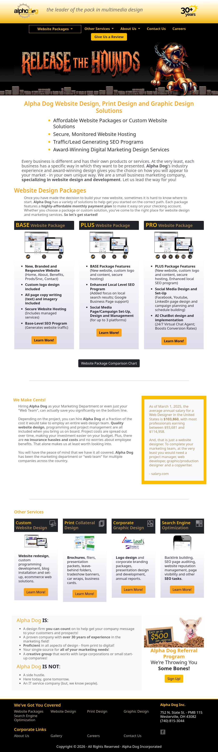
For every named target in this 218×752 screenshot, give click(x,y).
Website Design (63, 711)
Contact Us (132, 735)
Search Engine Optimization (25, 717)
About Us (21, 735)
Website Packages (29, 711)
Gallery (56, 735)
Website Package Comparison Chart (109, 363)
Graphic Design (136, 711)
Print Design (97, 711)
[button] (55, 29)
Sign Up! (174, 678)
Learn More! (35, 592)
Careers (93, 735)
